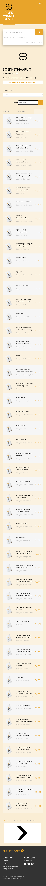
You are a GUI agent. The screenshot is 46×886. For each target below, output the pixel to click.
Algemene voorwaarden (10, 866)
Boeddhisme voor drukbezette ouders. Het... (24, 692)
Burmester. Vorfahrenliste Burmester (24, 790)
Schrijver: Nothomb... (23, 680)
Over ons (5, 861)
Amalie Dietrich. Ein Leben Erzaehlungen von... (24, 385)
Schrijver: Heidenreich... (24, 359)
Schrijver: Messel (21, 766)
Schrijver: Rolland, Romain (24, 415)
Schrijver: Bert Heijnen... (24, 205)
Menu (41, 3)
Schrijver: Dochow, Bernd (24, 613)
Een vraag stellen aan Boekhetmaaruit (23, 82)
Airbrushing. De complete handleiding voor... (24, 245)
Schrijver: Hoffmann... (23, 261)
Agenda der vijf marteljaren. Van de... (23, 231)
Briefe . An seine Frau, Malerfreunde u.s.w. (23, 748)
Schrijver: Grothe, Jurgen (24, 599)
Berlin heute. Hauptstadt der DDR (24, 608)
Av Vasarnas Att (21, 523)
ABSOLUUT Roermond (23, 202)
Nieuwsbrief (28, 861)
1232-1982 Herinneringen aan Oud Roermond (24, 119)
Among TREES (20, 398)
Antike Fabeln (20, 425)
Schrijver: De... (20, 289)
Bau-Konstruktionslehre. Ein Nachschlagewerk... (24, 552)
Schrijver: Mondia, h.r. (23, 724)
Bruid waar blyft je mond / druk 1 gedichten (24, 762)
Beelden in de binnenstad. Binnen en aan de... (25, 566)
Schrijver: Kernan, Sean (24, 401)
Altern (18, 356)
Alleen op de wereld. (23, 286)
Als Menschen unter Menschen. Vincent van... (24, 343)
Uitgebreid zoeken (34, 42)
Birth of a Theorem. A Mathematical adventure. (24, 650)
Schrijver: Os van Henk (23, 585)
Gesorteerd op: (8, 90)
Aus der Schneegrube (23, 481)
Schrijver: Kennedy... (23, 641)
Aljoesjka (19, 272)
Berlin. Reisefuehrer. (23, 621)
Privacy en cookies (8, 869)
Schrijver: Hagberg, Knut (24, 527)
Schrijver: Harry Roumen (24, 443)
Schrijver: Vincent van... (23, 347)
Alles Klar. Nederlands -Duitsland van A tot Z (23, 301)
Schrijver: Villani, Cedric (23, 655)
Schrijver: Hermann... (23, 794)
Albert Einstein (21, 258)
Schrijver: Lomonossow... (24, 501)
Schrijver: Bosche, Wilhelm (24, 485)
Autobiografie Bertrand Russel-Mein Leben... (23, 510)
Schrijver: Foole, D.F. (22, 317)
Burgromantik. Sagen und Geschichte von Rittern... (24, 776)
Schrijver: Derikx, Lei (22, 333)
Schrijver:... (19, 625)
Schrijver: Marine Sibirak (24, 275)
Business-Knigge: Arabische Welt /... (22, 804)
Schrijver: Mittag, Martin (23, 557)
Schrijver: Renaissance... (24, 708)
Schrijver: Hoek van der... (24, 305)
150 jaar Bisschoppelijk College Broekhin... (23, 147)
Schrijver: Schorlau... (22, 669)
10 (34, 820)
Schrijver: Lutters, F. (22, 571)
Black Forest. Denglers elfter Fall (23, 664)
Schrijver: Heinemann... (23, 473)
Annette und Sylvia (22, 411)
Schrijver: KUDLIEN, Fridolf (24, 221)
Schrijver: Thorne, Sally (23, 179)
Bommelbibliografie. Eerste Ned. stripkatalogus (25, 720)
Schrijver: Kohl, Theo (23, 123)
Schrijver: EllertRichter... (23, 541)
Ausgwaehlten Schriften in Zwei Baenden (24, 496)
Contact (5, 863)
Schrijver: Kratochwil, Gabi (24, 808)
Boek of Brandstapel (23, 705)
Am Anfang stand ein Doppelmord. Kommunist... (24, 371)
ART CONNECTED (21, 439)
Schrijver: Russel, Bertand (24, 515)
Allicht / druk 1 (20, 314)
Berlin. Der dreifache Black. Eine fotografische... (24, 594)
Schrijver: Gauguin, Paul (24, 752)
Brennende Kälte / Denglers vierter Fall (22, 734)
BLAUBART (19, 677)
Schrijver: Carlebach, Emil (24, 375)
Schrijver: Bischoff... (22, 389)
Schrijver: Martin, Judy (23, 249)
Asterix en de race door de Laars (24, 455)
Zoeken (15, 102)
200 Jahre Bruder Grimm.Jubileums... (22, 161)
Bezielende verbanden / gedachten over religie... (24, 636)
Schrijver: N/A (20, 193)
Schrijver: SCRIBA (21, 235)
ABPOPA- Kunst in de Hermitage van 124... (23, 189)
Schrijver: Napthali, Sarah (24, 697)
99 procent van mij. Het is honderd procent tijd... (24, 175)
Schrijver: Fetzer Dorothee (24, 780)
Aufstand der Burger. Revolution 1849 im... (23, 469)
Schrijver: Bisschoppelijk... (24, 151)
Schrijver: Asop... (21, 429)
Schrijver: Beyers (21, 137)
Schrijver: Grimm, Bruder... (24, 165)
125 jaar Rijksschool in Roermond (23, 133)
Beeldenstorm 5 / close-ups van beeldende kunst (24, 580)
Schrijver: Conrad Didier (24, 459)
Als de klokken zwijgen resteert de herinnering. (24, 329)
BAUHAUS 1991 (21, 537)
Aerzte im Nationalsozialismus (23, 217)
